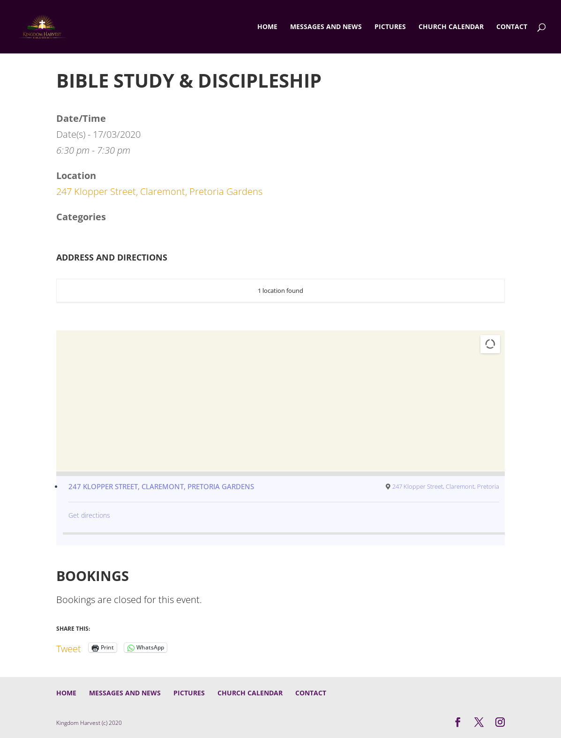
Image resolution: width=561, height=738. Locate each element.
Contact (511, 27)
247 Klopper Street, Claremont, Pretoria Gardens (159, 191)
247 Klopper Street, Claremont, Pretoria (445, 486)
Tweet (68, 647)
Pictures (390, 27)
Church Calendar (451, 27)
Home (267, 27)
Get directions (89, 515)
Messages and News (326, 27)
